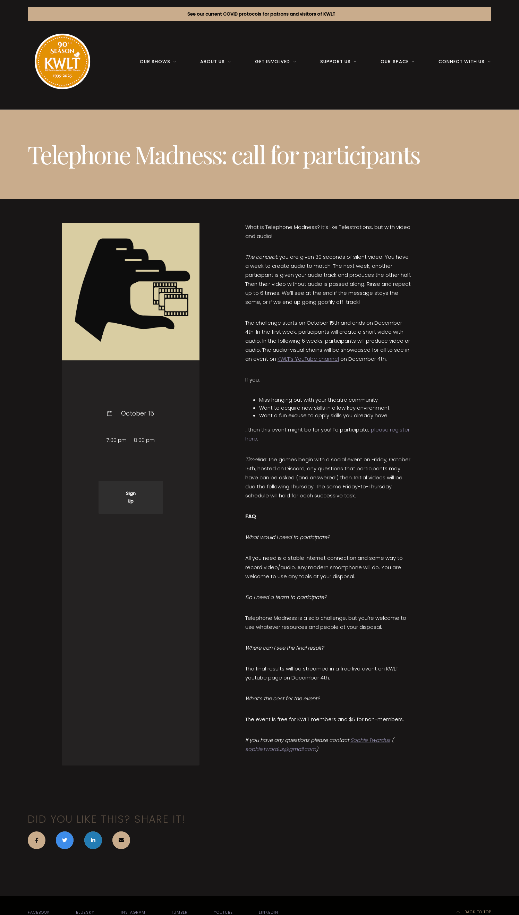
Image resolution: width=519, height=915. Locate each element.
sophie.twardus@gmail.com (280, 749)
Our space (394, 62)
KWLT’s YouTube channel (308, 358)
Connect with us (462, 62)
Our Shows (155, 62)
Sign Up (131, 497)
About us (212, 62)
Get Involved (272, 62)
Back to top (474, 912)
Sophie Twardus (370, 740)
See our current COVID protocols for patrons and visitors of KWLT (261, 14)
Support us (335, 62)
